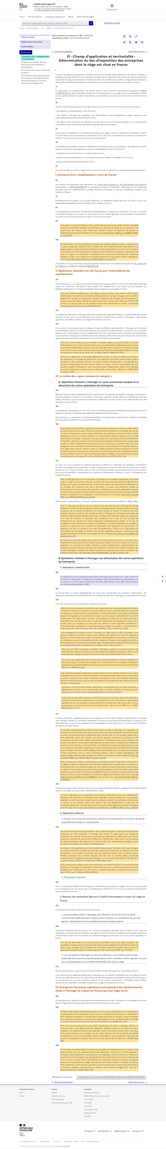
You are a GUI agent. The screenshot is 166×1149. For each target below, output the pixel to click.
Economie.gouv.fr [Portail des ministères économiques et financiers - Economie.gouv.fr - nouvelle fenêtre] (89, 1110)
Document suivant (136, 51)
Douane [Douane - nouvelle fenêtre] (86, 1103)
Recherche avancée (112, 23)
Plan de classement (33, 28)
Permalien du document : (62, 1077)
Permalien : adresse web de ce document (136, 36)
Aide (20, 1093)
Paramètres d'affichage (91, 1141)
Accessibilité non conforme (28, 1141)
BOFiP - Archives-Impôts (85, 17)
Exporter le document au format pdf (124, 36)
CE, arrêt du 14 (86, 807)
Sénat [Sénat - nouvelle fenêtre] (86, 1116)
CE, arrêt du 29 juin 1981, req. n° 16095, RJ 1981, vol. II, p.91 (90, 259)
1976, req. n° (82, 777)
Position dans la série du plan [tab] (31, 42)
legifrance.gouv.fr (121, 1131)
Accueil (22, 17)
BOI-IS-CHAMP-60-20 (78, 187)
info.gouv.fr (88, 1131)
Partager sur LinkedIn (136, 42)
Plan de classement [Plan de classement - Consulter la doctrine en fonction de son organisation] (35, 17)
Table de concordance (59, 1096)
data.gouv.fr (137, 1131)
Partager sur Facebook (124, 42)
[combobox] (55, 23)
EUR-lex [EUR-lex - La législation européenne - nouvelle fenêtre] (86, 1106)
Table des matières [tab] (28, 37)
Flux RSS (54, 1093)
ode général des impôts (134, 184)
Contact (22, 1096)
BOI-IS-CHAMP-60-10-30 (88, 266)
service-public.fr (104, 1131)
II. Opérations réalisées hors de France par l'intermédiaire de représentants (33, 64)
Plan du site (56, 1141)
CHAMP (48, 28)
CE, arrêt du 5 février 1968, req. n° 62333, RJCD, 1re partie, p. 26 (99, 756)
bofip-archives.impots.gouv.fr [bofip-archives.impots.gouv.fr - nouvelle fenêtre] (61, 1103)
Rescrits (71, 17)
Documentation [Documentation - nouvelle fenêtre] (57, 1099)
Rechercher (91, 23)
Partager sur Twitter (130, 42)
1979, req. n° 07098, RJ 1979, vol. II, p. (115, 807)
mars (72, 777)
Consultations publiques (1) (55, 17)
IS (42, 28)
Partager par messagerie (142, 42)
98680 (92, 777)
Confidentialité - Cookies (71, 1141)
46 (134, 807)
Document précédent (63, 51)
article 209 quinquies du (108, 184)
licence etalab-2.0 (62, 1146)
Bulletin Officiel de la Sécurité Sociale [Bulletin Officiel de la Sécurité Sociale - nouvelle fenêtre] (95, 1096)
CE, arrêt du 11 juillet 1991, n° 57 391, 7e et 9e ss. (107, 552)
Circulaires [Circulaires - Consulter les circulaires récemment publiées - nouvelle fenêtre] (87, 1099)
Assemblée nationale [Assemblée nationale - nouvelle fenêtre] (90, 1093)
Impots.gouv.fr (88, 1113)
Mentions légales (45, 1141)
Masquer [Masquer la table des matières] (27, 52)
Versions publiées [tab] (27, 47)
